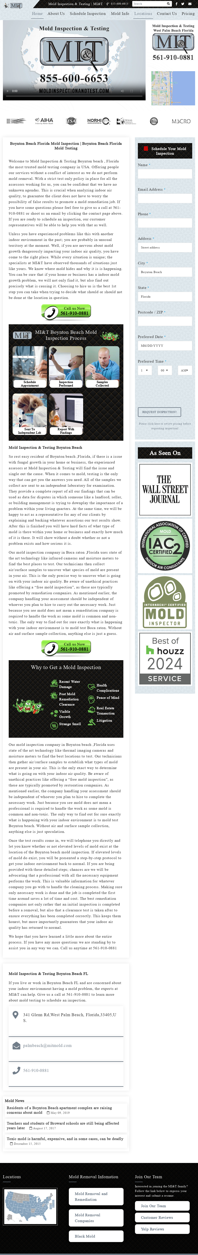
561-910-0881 (36, 1060)
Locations (143, 13)
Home (39, 13)
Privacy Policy (124, 1249)
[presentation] (167, 393)
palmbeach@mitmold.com (47, 1035)
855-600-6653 (123, 3)
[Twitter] (182, 4)
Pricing (188, 13)
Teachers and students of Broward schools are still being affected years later (65, 1119)
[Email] (190, 4)
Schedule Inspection (89, 13)
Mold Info (121, 13)
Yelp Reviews (153, 1223)
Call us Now (75, 311)
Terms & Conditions (145, 1249)
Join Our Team (154, 1196)
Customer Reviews (149, 1210)
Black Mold (85, 1226)
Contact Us (167, 13)
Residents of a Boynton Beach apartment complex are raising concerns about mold (61, 1103)
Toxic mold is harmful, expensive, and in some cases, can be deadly (60, 1134)
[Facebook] (177, 4)
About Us (57, 13)
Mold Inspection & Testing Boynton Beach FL (50, 970)
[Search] (168, 4)
